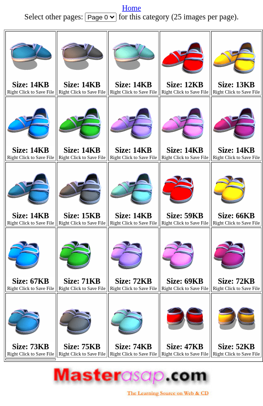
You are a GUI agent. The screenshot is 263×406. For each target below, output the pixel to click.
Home (131, 8)
